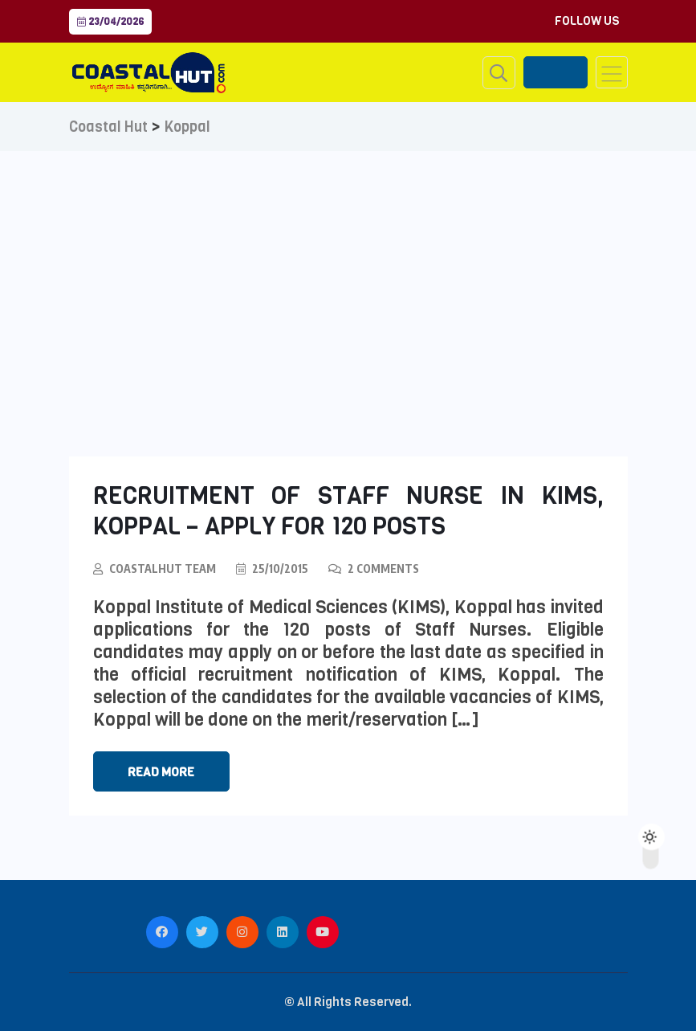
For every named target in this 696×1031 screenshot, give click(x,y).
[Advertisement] (348, 271)
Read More (161, 772)
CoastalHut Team (162, 568)
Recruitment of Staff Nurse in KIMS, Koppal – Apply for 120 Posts (348, 511)
